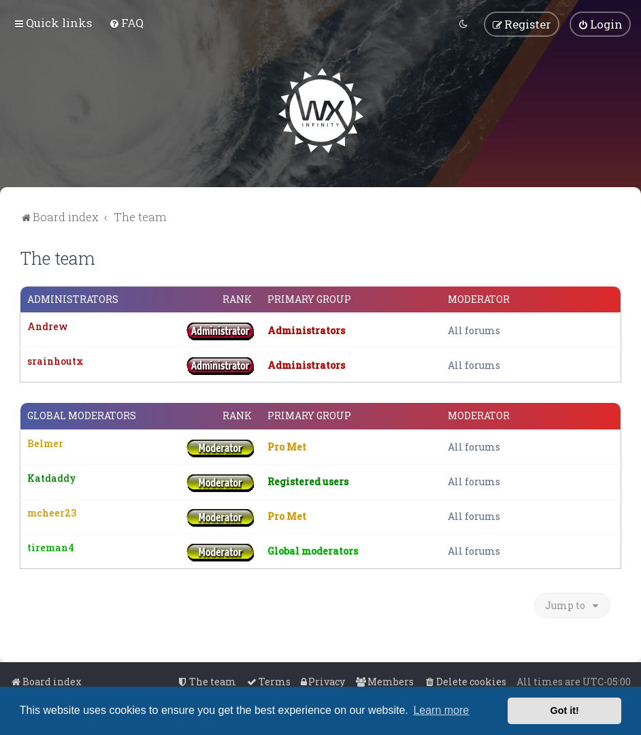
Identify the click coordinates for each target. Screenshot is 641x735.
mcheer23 (51, 512)
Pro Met (286, 446)
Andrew (47, 326)
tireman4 (50, 546)
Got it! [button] (564, 710)
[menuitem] (126, 23)
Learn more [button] (441, 710)
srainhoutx (55, 361)
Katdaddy (51, 477)
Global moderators (81, 416)
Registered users (307, 481)
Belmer (45, 442)
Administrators (72, 299)
